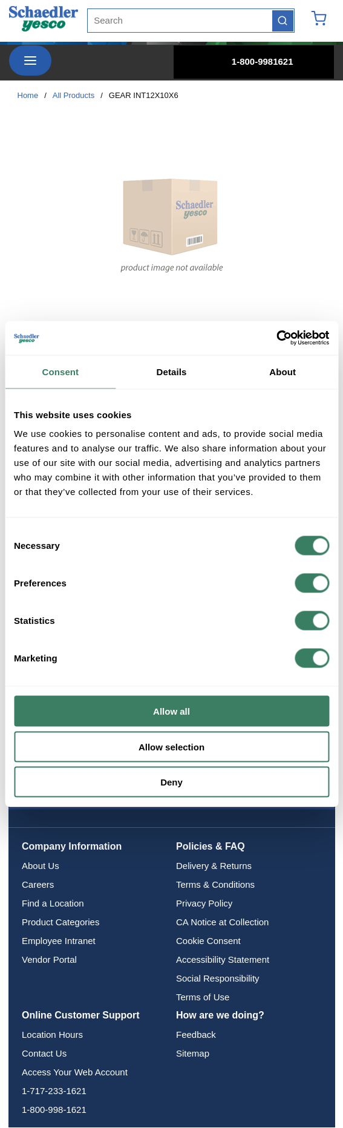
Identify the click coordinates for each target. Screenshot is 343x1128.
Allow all (171, 711)
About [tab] (282, 371)
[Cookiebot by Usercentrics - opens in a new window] (276, 338)
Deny (171, 782)
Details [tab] (172, 371)
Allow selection (171, 746)
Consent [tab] (60, 371)
